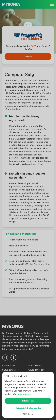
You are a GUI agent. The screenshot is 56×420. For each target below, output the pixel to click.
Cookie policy (23, 394)
